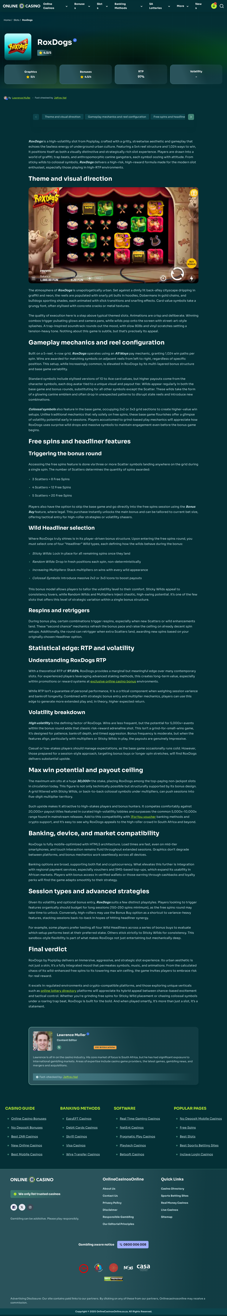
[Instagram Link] (30, 1207)
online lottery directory (58, 991)
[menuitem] (55, 6)
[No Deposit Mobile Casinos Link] (198, 1118)
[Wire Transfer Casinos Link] (80, 1154)
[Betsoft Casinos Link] (137, 1154)
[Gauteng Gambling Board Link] (113, 1268)
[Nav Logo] (21, 6)
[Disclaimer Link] (110, 1210)
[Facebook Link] (13, 1207)
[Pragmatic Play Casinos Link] (137, 1136)
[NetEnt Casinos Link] (137, 1127)
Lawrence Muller (21, 97)
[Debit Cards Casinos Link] (80, 1127)
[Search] (221, 6)
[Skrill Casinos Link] (80, 1136)
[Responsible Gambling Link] (118, 1217)
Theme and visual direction (63, 116)
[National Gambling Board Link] (128, 1268)
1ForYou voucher (143, 817)
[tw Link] (59, 1047)
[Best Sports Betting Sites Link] (198, 1145)
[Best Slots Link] (198, 1136)
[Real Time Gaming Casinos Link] (137, 1118)
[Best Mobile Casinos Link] (25, 1154)
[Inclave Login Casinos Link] (198, 1154)
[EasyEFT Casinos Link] (80, 1118)
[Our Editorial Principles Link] (118, 1224)
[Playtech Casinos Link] (137, 1145)
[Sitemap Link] (166, 1217)
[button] (214, 6)
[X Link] (22, 1207)
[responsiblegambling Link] (98, 1268)
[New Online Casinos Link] (25, 1145)
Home (7, 20)
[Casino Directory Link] (172, 1189)
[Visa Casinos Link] (80, 1145)
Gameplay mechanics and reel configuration (117, 116)
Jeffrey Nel (60, 97)
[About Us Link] (109, 1189)
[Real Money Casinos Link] (174, 1203)
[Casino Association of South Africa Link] (143, 1268)
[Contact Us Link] (110, 1196)
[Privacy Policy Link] (112, 1203)
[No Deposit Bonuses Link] (25, 1127)
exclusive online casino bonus (113, 681)
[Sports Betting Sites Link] (174, 1196)
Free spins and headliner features (176, 116)
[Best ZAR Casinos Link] (25, 1136)
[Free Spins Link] (198, 1127)
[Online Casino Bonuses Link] (25, 1118)
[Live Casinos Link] (169, 1210)
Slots (16, 20)
